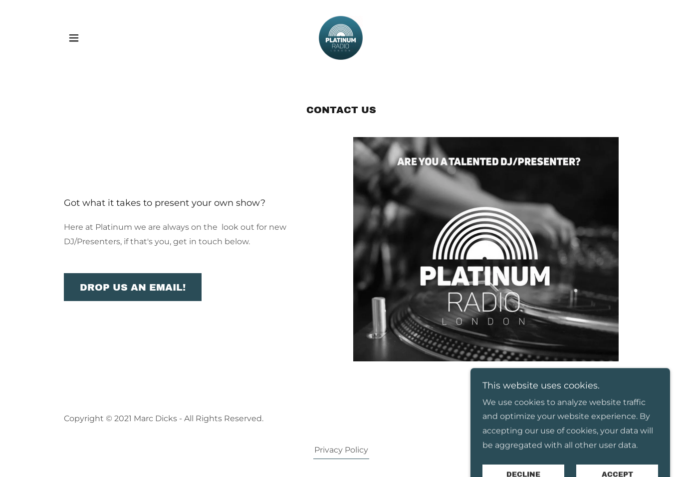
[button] (74, 38)
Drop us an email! (133, 287)
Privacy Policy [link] (341, 450)
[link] (341, 37)
